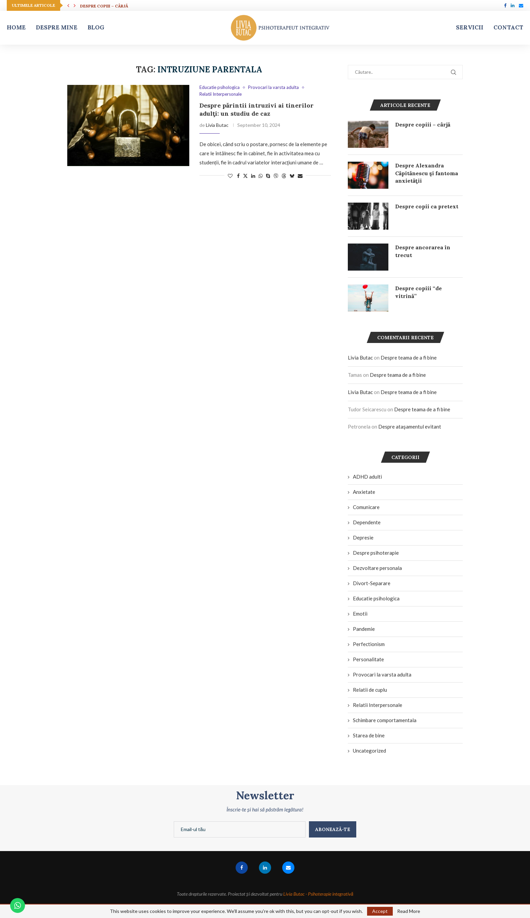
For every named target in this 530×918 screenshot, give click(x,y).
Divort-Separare (371, 583)
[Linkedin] (512, 5)
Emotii (360, 614)
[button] (68, 5)
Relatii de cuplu (370, 690)
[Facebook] (505, 5)
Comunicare (366, 507)
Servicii (469, 27)
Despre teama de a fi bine (409, 357)
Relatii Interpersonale (377, 705)
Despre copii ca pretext (426, 206)
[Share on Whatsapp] (261, 176)
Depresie (363, 537)
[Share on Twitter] (245, 176)
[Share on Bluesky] (292, 176)
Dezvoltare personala (377, 568)
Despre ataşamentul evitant (409, 426)
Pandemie (364, 629)
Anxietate (364, 492)
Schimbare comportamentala (384, 720)
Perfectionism (369, 644)
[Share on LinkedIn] (253, 176)
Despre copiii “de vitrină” (418, 292)
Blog (96, 27)
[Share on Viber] (275, 176)
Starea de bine (369, 735)
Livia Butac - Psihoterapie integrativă (318, 894)
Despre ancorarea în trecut (422, 251)
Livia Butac (217, 125)
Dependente (367, 522)
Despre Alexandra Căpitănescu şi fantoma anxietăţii (426, 173)
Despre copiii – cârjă (104, 5)
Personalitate (368, 659)
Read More (408, 911)
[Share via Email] (300, 176)
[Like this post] (230, 176)
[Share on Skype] (268, 176)
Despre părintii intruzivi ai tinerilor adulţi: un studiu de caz (256, 109)
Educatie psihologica (376, 598)
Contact (508, 27)
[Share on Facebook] (238, 176)
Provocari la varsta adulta (382, 674)
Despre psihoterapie (376, 553)
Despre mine (56, 27)
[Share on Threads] (284, 176)
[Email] (521, 5)
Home (16, 27)
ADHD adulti (367, 477)
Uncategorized (369, 751)
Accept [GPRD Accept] (380, 911)
